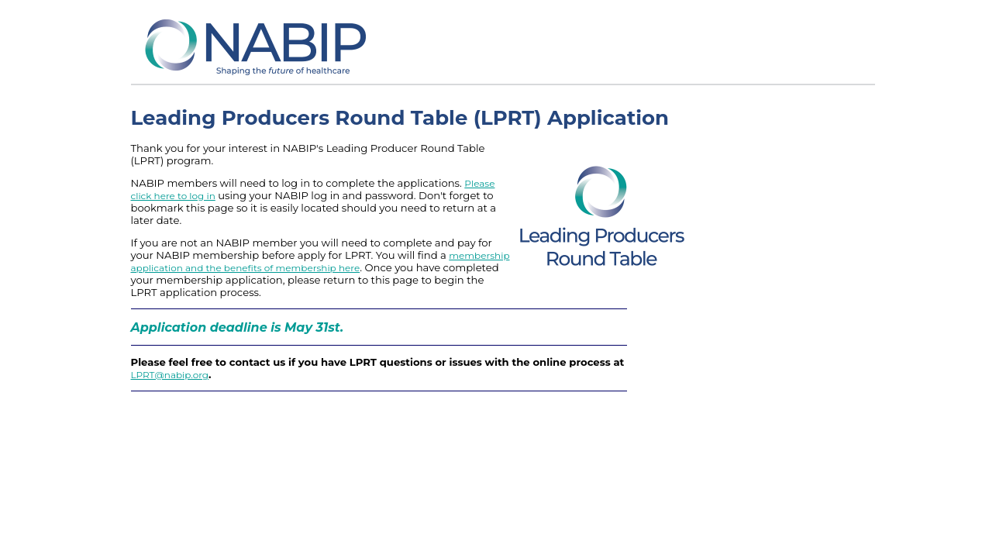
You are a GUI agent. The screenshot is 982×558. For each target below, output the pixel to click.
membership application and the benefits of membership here (320, 262)
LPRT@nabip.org (170, 375)
